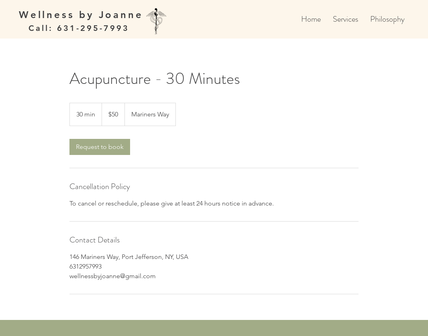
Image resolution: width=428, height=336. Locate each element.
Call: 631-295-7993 (79, 28)
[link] (99, 147)
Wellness (49, 14)
